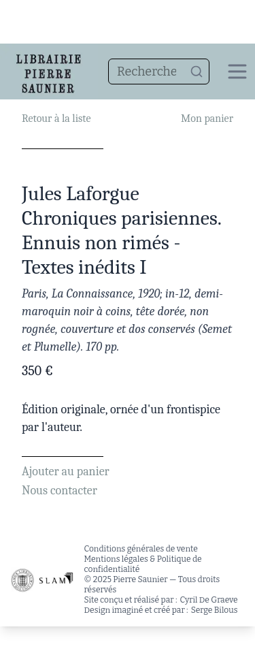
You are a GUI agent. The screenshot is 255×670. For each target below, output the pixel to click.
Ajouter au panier (65, 471)
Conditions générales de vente (141, 549)
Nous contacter (59, 490)
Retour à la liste (56, 118)
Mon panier (207, 118)
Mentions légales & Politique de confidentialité (143, 564)
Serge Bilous (214, 610)
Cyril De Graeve (209, 600)
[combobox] (158, 71)
